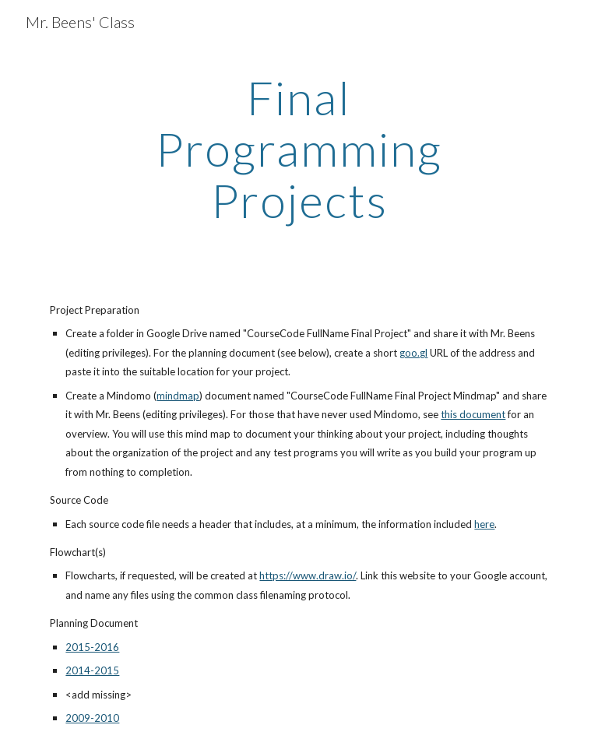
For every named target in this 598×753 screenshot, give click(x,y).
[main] (298, 148)
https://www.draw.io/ (307, 575)
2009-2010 (92, 718)
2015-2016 (92, 647)
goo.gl (413, 353)
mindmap (178, 395)
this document (473, 414)
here (484, 524)
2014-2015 (92, 670)
